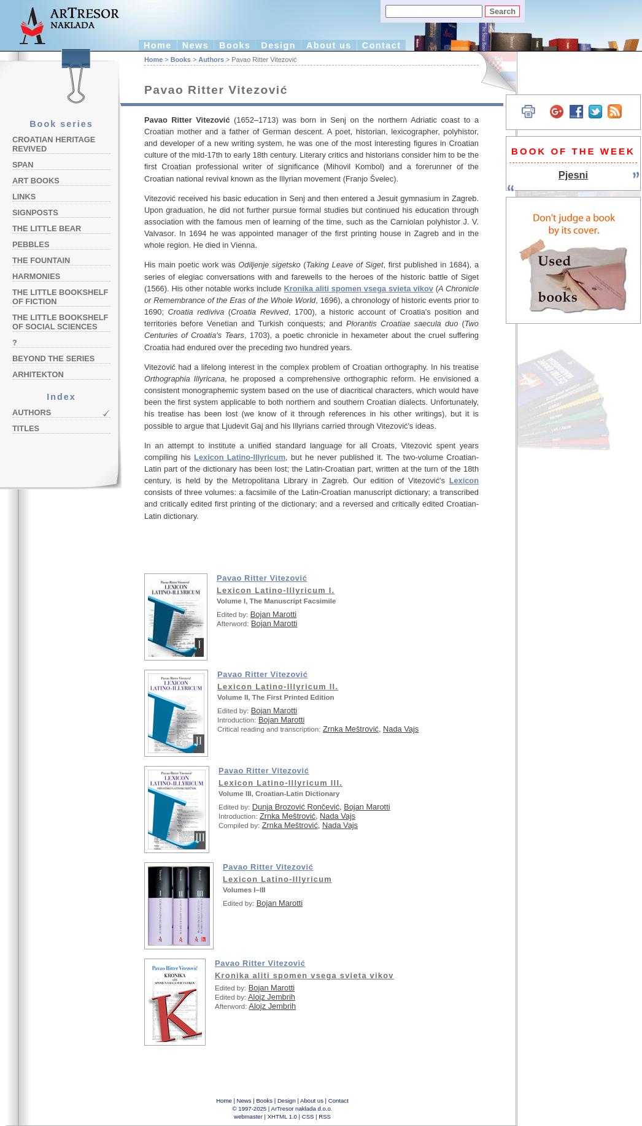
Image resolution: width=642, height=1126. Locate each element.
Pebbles (30, 244)
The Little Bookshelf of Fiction (60, 297)
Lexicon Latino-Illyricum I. (276, 590)
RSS (325, 1116)
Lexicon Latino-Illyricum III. (280, 782)
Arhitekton (38, 374)
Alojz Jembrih (271, 997)
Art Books (36, 180)
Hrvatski (491, 72)
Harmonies (36, 276)
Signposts (35, 212)
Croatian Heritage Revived (53, 144)
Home (158, 45)
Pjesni (573, 174)
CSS (308, 1116)
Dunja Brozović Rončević (295, 806)
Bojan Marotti (273, 614)
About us (329, 45)
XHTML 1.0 (282, 1116)
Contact (381, 45)
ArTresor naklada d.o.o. (302, 1108)
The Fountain (41, 260)
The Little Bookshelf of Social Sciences (60, 322)
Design (278, 45)
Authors (31, 412)
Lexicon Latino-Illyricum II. (277, 686)
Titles (25, 428)
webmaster (248, 1116)
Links (24, 196)
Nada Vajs (401, 728)
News (195, 45)
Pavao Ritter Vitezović (262, 578)
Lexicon (464, 480)
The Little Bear (46, 228)
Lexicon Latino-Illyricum (239, 457)
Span (23, 164)
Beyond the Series (53, 358)
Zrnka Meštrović (351, 728)
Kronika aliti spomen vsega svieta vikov (358, 288)
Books (234, 45)
